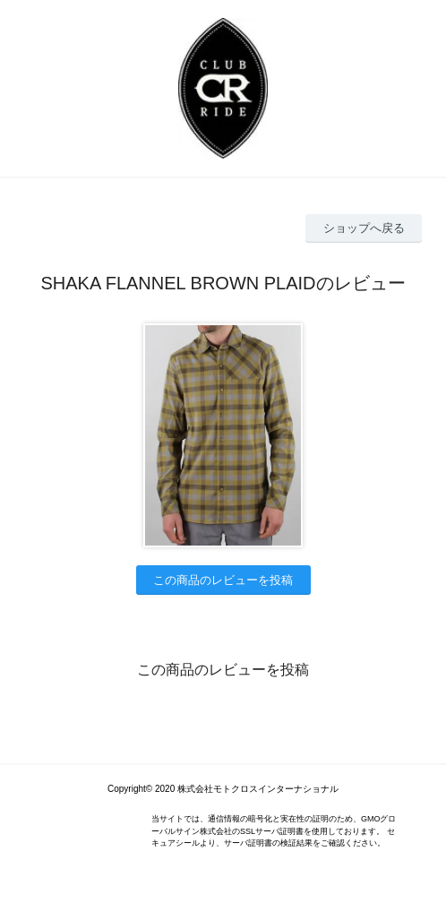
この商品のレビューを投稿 (223, 580)
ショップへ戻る (364, 228)
